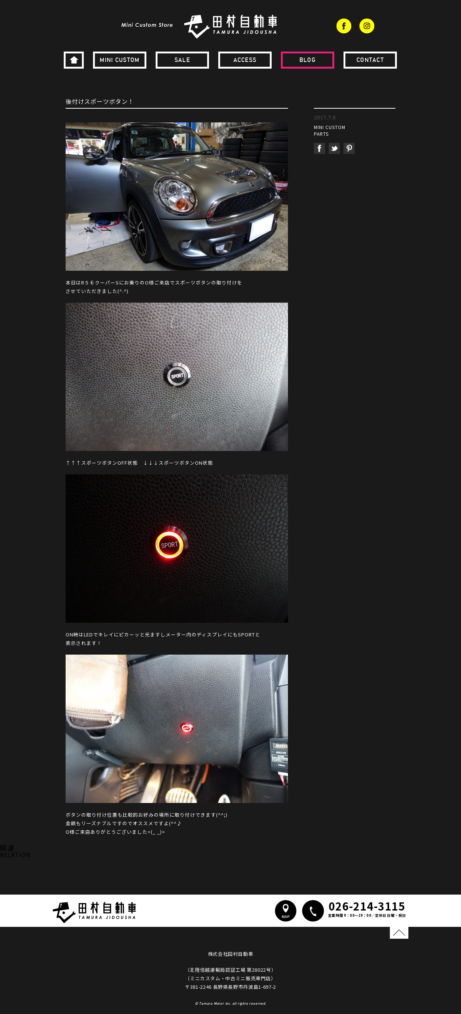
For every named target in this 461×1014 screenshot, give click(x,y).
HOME (74, 60)
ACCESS (245, 59)
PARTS (321, 134)
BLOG (307, 59)
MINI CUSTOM (119, 59)
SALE (182, 59)
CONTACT (370, 59)
